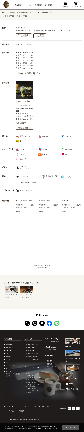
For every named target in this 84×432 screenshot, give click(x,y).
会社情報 (50, 355)
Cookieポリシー (11, 411)
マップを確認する (24, 35)
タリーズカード (30, 347)
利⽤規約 (22, 411)
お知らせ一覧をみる (24, 128)
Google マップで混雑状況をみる (29, 73)
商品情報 (9, 339)
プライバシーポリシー (23, 406)
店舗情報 (69, 383)
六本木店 (65, 201)
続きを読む (21, 123)
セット (8, 362)
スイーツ (8, 356)
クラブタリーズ (30, 350)
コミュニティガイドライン (41, 406)
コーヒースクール (33, 367)
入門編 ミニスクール (32, 373)
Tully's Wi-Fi (10, 406)
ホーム (4, 13)
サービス (30, 339)
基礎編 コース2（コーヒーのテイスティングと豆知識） (33, 384)
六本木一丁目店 (44, 201)
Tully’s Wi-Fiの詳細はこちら (26, 182)
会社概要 (49, 361)
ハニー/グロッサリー (12, 365)
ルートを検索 (39, 35)
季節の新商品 (10, 344)
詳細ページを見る (24, 101)
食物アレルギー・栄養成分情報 (13, 375)
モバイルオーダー (31, 356)
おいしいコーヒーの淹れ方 (11, 294)
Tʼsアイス (8, 359)
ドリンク (8, 347)
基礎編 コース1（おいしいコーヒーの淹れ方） (33, 377)
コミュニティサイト (32, 359)
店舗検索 (13, 13)
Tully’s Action (52, 348)
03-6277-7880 (23, 44)
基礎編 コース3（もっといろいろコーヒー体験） (33, 390)
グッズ (8, 368)
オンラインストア (72, 389)
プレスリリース (51, 367)
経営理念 (49, 364)
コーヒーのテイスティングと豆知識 (26, 294)
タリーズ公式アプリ (32, 344)
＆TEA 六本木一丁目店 (24, 201)
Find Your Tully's (53, 340)
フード (8, 353)
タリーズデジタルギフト (33, 353)
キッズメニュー (10, 371)
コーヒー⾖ (9, 350)
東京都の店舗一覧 (25, 13)
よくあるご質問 (71, 378)
